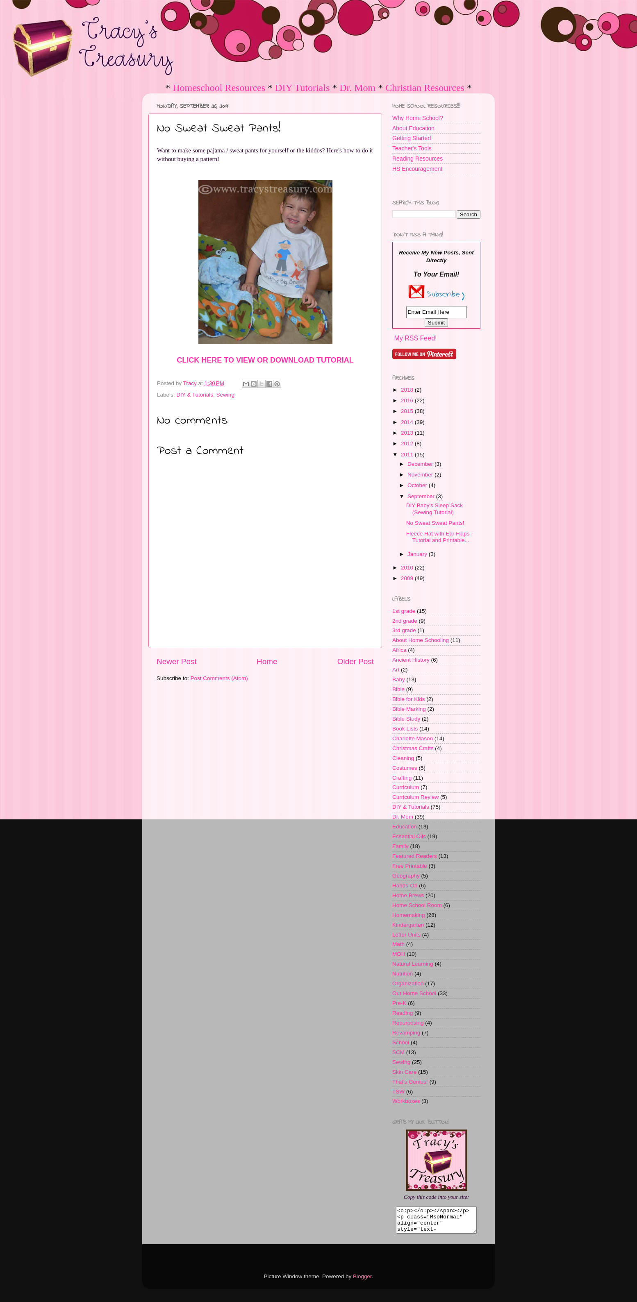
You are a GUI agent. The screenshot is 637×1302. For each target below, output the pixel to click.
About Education (413, 128)
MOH (398, 954)
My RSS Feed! (415, 338)
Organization (408, 983)
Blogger (362, 1281)
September (421, 496)
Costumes (404, 768)
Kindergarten (408, 925)
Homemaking (408, 915)
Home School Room (417, 905)
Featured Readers (414, 856)
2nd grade (404, 621)
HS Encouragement (417, 169)
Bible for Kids (408, 699)
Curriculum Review (415, 797)
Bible (398, 689)
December (421, 464)
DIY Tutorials (302, 87)
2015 (408, 411)
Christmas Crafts (413, 748)
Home (267, 661)
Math (398, 944)
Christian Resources (424, 87)
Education (404, 826)
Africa (399, 650)
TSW (398, 1092)
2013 (408, 433)
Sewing (225, 395)
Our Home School (414, 993)
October (418, 485)
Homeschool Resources (219, 87)
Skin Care (404, 1072)
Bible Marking (409, 709)
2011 (408, 454)
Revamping (406, 1033)
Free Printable (409, 866)
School (400, 1042)
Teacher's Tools (412, 148)
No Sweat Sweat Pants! (435, 523)
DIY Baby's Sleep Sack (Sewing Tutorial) (434, 508)
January (418, 554)
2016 (408, 400)
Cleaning (403, 758)
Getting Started (411, 138)
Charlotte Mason (412, 738)
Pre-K (399, 1003)
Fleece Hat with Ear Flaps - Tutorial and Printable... (439, 537)
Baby (398, 679)
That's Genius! (410, 1082)
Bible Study (406, 719)
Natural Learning (412, 964)
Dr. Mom (357, 87)
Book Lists (405, 729)
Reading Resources (417, 158)
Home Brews (408, 895)
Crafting (402, 778)
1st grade (403, 611)
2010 (408, 568)
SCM (398, 1052)
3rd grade (404, 630)
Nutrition (402, 974)
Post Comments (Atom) (219, 678)
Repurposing (408, 1023)
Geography (406, 876)
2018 (408, 390)
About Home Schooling (420, 640)
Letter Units (406, 935)
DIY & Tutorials (194, 395)
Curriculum (405, 787)
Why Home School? (417, 118)
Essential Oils (409, 836)
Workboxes (406, 1101)
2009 (408, 578)
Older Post (355, 661)
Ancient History (411, 660)
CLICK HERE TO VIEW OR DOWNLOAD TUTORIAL (265, 360)
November (421, 475)
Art (395, 670)
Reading (402, 1013)
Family (400, 846)
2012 (408, 443)
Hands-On (405, 885)
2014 (408, 422)
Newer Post (177, 661)
